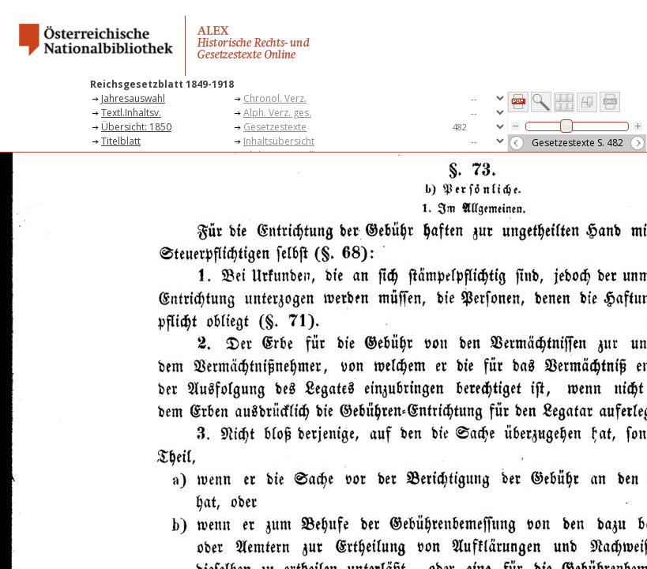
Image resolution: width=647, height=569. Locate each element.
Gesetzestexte (275, 127)
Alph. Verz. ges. (277, 112)
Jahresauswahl (133, 98)
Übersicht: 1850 (136, 127)
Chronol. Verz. (275, 98)
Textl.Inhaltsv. (131, 112)
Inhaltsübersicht (278, 141)
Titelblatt (121, 141)
